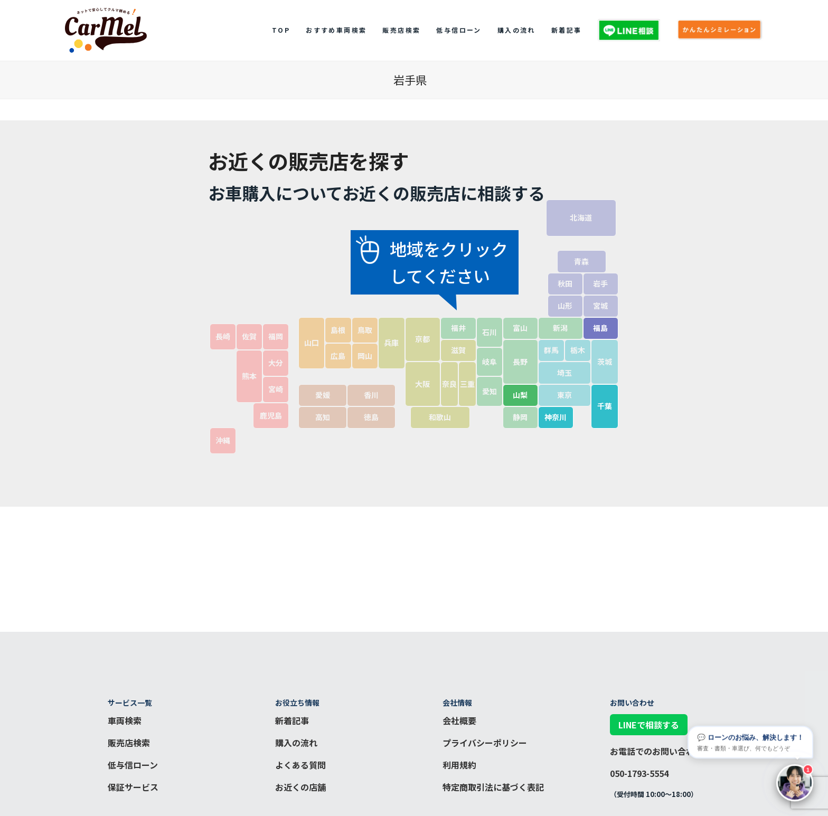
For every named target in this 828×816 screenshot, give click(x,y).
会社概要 (459, 720)
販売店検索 (401, 29)
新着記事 (566, 29)
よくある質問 (300, 764)
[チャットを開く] (794, 782)
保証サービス (133, 787)
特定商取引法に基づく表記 (493, 787)
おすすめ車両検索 (336, 29)
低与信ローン (458, 29)
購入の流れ (516, 29)
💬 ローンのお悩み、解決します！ (750, 741)
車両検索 (125, 720)
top (281, 29)
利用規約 (459, 764)
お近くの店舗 (300, 787)
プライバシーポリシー (485, 742)
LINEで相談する (648, 724)
